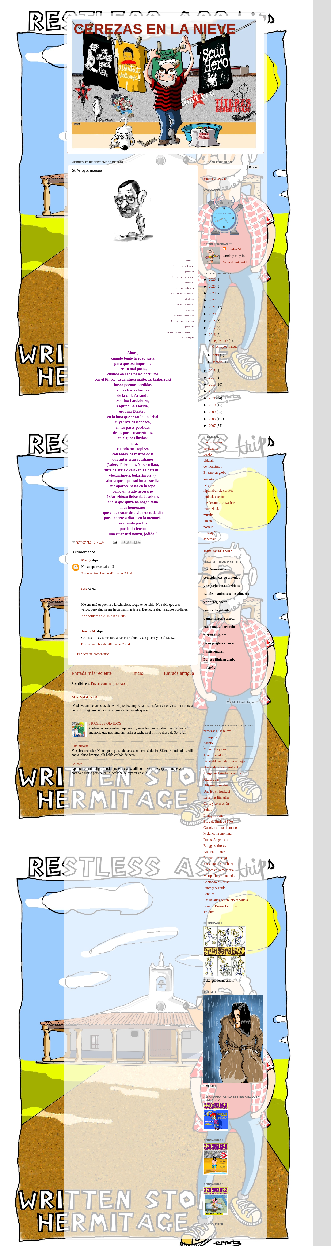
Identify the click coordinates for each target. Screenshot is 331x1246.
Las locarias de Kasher (219, 503)
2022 (212, 300)
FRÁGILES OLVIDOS (105, 723)
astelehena (210, 448)
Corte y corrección (216, 804)
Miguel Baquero (214, 749)
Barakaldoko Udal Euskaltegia (224, 761)
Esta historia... (81, 746)
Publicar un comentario (93, 654)
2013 (212, 384)
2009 (212, 412)
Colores (77, 764)
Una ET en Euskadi (216, 791)
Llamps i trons (213, 816)
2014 (212, 377)
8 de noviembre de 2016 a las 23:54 (105, 644)
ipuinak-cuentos (214, 497)
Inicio (137, 673)
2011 (212, 398)
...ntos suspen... (213, 442)
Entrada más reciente (92, 673)
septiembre (221, 341)
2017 (212, 328)
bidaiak (208, 460)
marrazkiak (211, 509)
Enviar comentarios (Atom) (110, 684)
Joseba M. (88, 631)
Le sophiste (211, 737)
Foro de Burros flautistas (220, 906)
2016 (212, 335)
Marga (86, 560)
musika (208, 515)
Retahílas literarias (216, 797)
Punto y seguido (214, 888)
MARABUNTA (85, 697)
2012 (212, 391)
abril (216, 355)
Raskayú (209, 533)
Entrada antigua (179, 673)
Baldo (207, 454)
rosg (84, 588)
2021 (212, 307)
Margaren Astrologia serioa (222, 773)
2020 (212, 314)
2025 (212, 286)
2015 (212, 371)
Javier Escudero (214, 755)
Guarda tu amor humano (220, 828)
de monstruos (212, 466)
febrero (218, 362)
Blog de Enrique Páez (218, 821)
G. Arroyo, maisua (224, 347)
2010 (212, 405)
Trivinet (208, 912)
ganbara (208, 478)
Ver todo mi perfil (235, 262)
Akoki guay (211, 779)
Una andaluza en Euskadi (220, 767)
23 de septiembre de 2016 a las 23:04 (106, 573)
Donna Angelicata (215, 840)
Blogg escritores (214, 846)
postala (208, 527)
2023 (212, 293)
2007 (212, 426)
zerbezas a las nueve (217, 731)
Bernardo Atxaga (215, 858)
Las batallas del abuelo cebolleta (225, 900)
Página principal (214, 178)
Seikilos (208, 894)
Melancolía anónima (217, 834)
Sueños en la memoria (218, 870)
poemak (208, 521)
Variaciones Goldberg (218, 864)
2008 (212, 419)
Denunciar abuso (217, 551)
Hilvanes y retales (215, 785)
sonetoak (209, 539)
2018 (212, 321)
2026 (212, 279)
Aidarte (208, 743)
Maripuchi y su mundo (219, 876)
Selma (207, 809)
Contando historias (216, 882)
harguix (208, 485)
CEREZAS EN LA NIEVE (155, 29)
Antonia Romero (214, 852)
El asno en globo (214, 473)
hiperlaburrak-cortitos (218, 491)
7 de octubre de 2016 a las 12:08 (103, 616)
